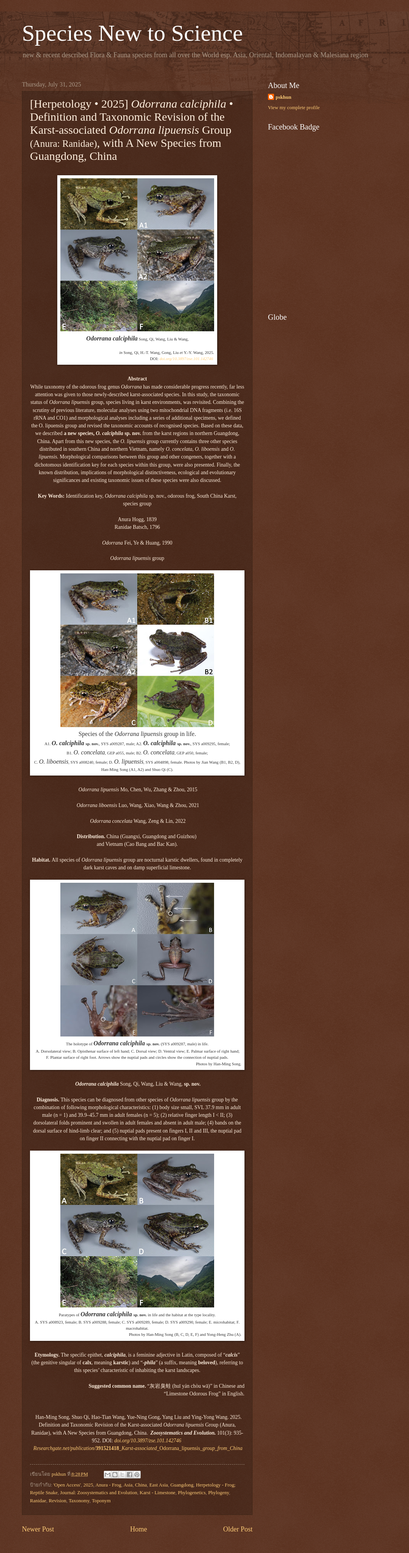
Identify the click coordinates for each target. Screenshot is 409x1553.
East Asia (158, 1485)
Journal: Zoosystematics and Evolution (98, 1492)
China (141, 1485)
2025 (88, 1485)
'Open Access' (67, 1485)
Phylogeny (218, 1492)
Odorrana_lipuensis (138, 1448)
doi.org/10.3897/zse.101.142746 (186, 358)
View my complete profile (294, 107)
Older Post (238, 1529)
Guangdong (181, 1485)
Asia (128, 1485)
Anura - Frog (108, 1485)
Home (138, 1529)
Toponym (101, 1500)
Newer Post (38, 1529)
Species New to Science (132, 33)
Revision (58, 1500)
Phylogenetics (192, 1492)
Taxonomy (79, 1500)
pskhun (283, 97)
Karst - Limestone (157, 1492)
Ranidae (38, 1500)
